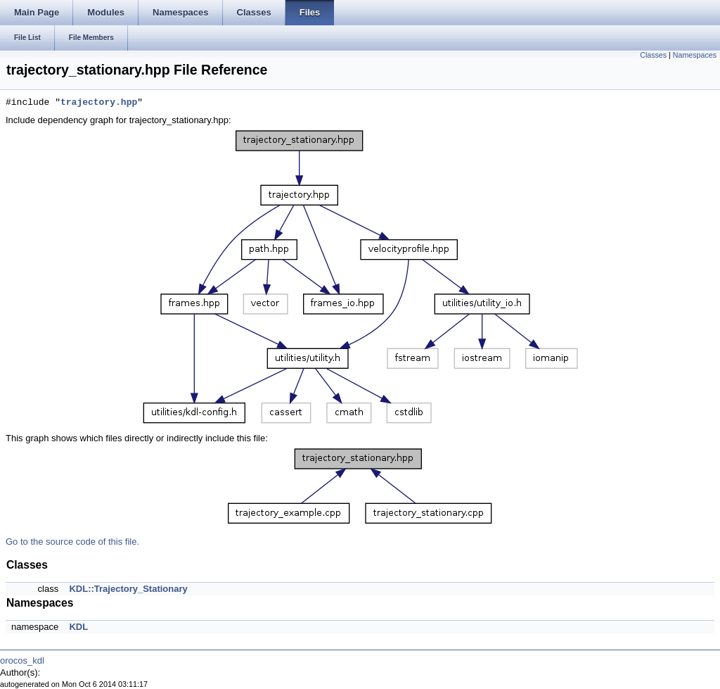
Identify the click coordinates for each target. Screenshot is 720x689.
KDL (78, 626)
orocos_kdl (22, 660)
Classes (653, 55)
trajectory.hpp (98, 102)
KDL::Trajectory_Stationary (128, 588)
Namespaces (694, 55)
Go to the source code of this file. (72, 541)
